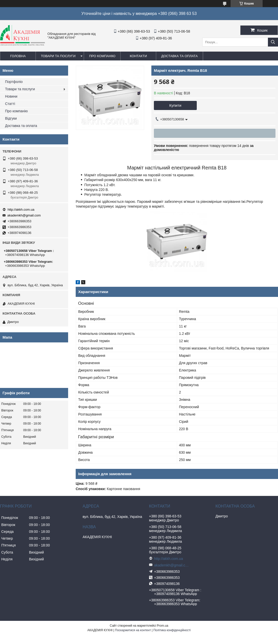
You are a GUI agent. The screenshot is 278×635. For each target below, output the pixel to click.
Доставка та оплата (179, 56)
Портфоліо (14, 82)
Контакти (138, 56)
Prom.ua (162, 625)
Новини (11, 96)
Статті (10, 104)
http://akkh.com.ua (21, 209)
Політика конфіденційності (172, 630)
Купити (175, 105)
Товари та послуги (58, 56)
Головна (18, 56)
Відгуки (11, 118)
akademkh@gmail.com (24, 215)
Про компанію (102, 56)
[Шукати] (273, 42)
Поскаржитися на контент (133, 630)
